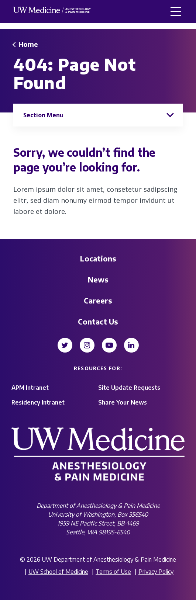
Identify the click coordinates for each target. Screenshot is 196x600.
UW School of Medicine (58, 571)
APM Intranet (30, 387)
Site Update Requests (129, 387)
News (98, 279)
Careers (98, 300)
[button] (175, 12)
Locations (98, 258)
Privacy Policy (155, 571)
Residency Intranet (38, 402)
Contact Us (98, 321)
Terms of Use (113, 571)
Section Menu (43, 115)
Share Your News (122, 402)
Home (28, 44)
